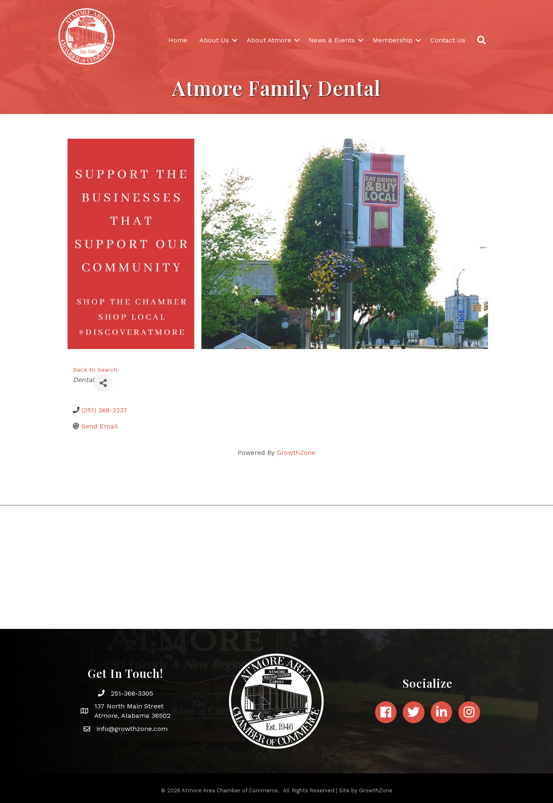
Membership (393, 40)
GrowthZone (296, 452)
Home (177, 40)
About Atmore (269, 40)
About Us (214, 40)
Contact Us (447, 40)
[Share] (103, 383)
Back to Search (95, 369)
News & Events (332, 40)
